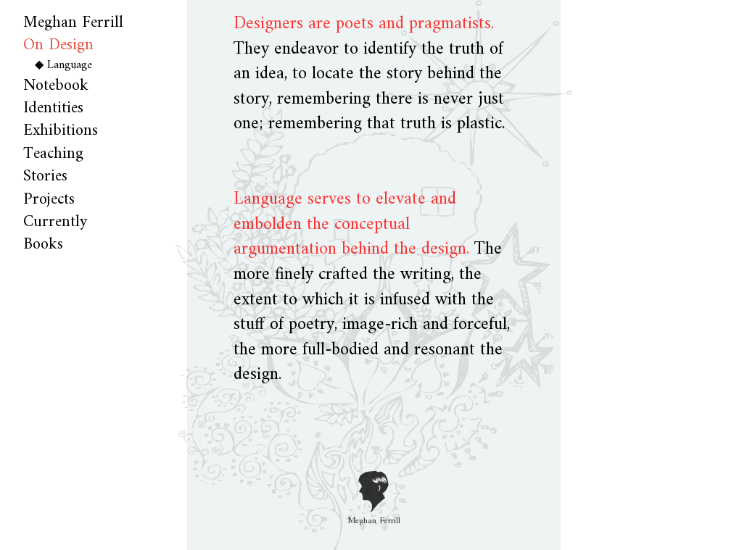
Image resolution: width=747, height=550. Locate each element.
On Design (58, 45)
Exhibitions (60, 131)
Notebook (55, 86)
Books (43, 244)
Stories (45, 176)
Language (69, 65)
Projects (49, 199)
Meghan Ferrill (73, 23)
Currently (55, 222)
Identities (53, 108)
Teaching (53, 154)
